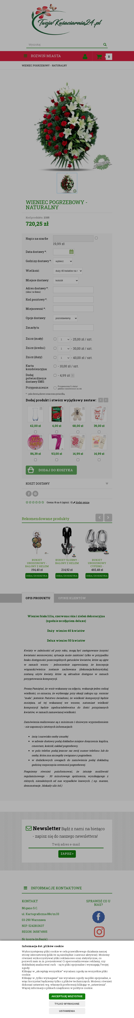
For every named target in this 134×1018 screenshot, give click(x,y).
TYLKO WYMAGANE (67, 1003)
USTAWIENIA (67, 1011)
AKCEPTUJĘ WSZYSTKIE (67, 996)
